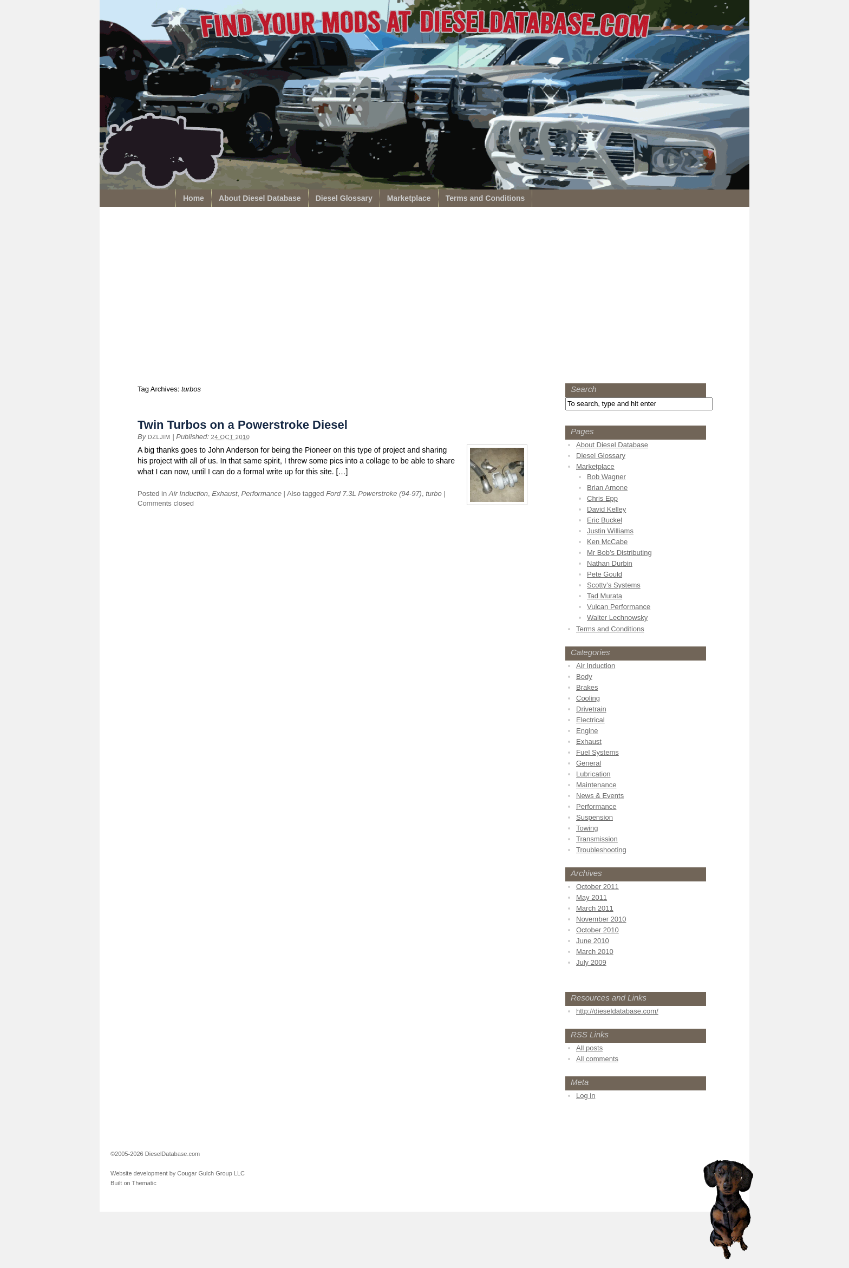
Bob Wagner (606, 477)
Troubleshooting (601, 850)
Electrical (590, 720)
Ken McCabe (607, 542)
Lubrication (593, 774)
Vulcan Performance (618, 607)
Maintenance (596, 785)
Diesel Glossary (344, 198)
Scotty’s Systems (614, 585)
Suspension (594, 817)
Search (584, 389)
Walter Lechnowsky (617, 617)
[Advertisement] (424, 298)
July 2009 (591, 962)
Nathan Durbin (609, 563)
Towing (587, 828)
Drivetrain (591, 709)
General (588, 763)
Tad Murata (604, 596)
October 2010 (597, 930)
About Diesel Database (260, 198)
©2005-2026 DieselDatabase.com (155, 1154)
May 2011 (591, 897)
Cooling (588, 698)
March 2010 (594, 951)
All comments (597, 1059)
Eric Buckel (604, 520)
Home (193, 198)
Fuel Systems (597, 752)
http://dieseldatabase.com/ (617, 1011)
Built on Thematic (133, 1183)
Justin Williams (610, 531)
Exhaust (224, 493)
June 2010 (592, 941)
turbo (434, 493)
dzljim (159, 437)
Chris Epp (602, 498)
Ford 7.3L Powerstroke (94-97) (374, 493)
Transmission (597, 839)
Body (584, 676)
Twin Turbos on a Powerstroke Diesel (243, 425)
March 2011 (594, 908)
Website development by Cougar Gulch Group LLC (177, 1173)
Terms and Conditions (485, 198)
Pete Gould (604, 574)
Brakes (587, 687)
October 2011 (597, 887)
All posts (589, 1048)
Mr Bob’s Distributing (619, 552)
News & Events (600, 796)
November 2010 (601, 919)
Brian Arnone (607, 487)
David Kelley (606, 509)
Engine (587, 731)
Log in (585, 1095)
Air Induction (188, 493)
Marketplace (409, 198)
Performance (261, 493)
